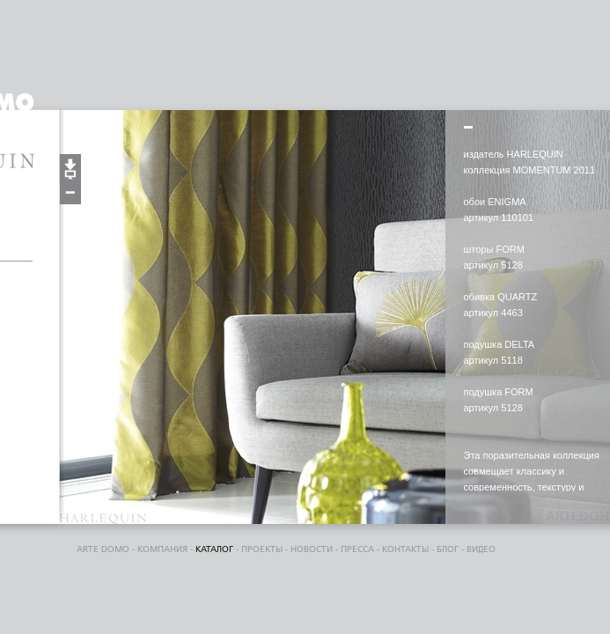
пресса (357, 549)
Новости (311, 549)
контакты (405, 549)
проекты (262, 549)
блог (448, 549)
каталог (214, 549)
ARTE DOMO (103, 549)
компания (162, 549)
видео (481, 549)
